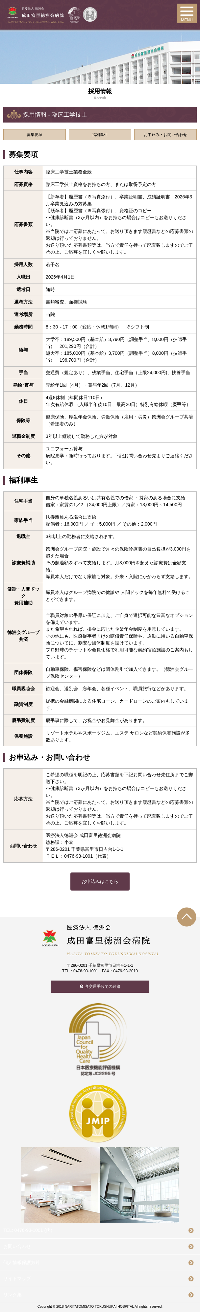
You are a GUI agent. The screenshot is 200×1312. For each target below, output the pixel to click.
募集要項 (34, 134)
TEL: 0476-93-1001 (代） (29, 1230)
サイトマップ (17, 1278)
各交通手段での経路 (102, 986)
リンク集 (12, 1294)
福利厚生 (100, 134)
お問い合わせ (17, 1246)
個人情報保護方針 (21, 1262)
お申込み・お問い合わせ (165, 134)
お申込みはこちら (100, 881)
